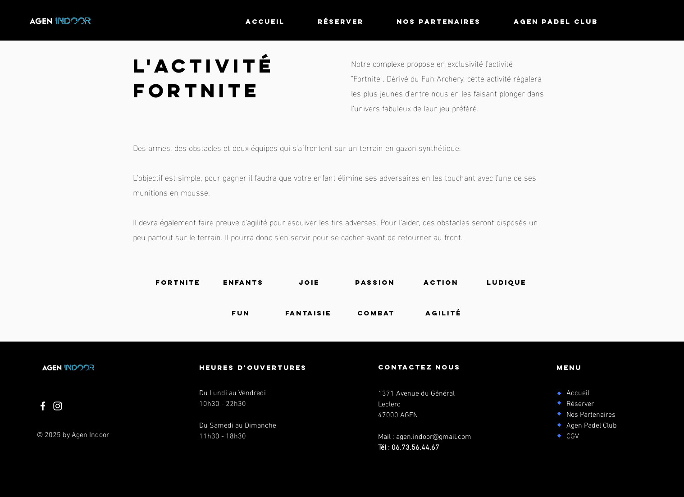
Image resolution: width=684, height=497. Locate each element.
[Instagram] (58, 406)
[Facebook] (43, 406)
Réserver (580, 404)
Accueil (577, 393)
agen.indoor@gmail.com (433, 437)
